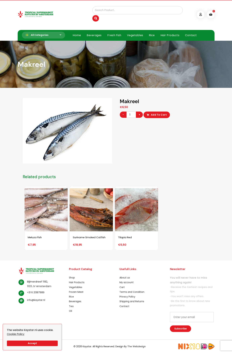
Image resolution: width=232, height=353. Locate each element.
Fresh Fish (114, 35)
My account (126, 282)
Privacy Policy (127, 296)
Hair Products (170, 35)
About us (124, 277)
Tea (71, 306)
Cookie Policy (15, 334)
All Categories (36, 35)
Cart (122, 287)
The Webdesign (136, 346)
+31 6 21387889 (35, 292)
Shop (72, 277)
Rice (152, 35)
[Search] (95, 18)
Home (77, 35)
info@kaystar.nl (36, 300)
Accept (32, 343)
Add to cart (159, 114)
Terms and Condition (131, 291)
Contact (191, 35)
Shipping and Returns (131, 301)
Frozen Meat (76, 291)
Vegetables (135, 35)
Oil (70, 310)
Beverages (94, 35)
